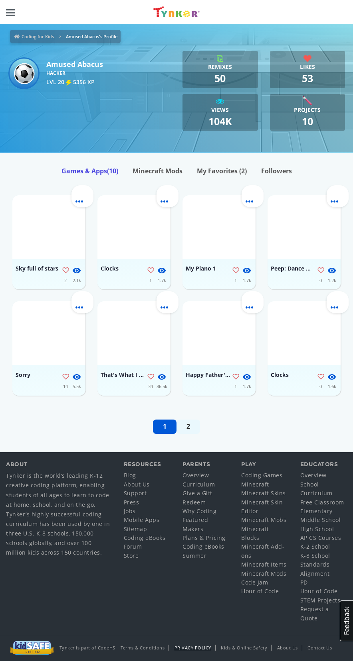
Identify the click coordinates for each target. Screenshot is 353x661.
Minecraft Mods (157, 171)
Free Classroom (322, 502)
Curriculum (198, 484)
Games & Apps (89, 171)
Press (131, 502)
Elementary (316, 511)
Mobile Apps (142, 520)
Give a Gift (197, 493)
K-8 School (315, 555)
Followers (276, 171)
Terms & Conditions (143, 648)
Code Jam (254, 582)
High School (317, 529)
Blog (130, 475)
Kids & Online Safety (244, 648)
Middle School (320, 520)
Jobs (130, 511)
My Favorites (222, 171)
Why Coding (199, 511)
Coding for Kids (38, 36)
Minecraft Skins (263, 493)
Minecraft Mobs (263, 520)
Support (135, 493)
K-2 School (315, 546)
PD (304, 582)
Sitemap (135, 529)
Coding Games (261, 475)
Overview (195, 475)
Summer (194, 555)
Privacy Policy (193, 648)
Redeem (194, 502)
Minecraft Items (264, 564)
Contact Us (319, 648)
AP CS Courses (320, 537)
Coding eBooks (145, 537)
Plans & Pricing (204, 537)
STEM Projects (320, 600)
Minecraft (255, 484)
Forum (133, 546)
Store (131, 555)
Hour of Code (260, 591)
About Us (137, 484)
